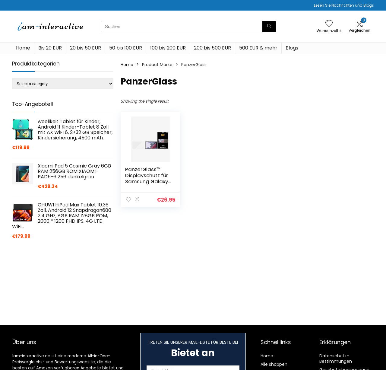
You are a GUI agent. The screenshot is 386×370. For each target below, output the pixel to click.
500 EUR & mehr (258, 47)
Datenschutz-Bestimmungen (335, 358)
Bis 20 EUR (50, 47)
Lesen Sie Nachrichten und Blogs (344, 5)
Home (23, 47)
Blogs (292, 47)
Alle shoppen (274, 364)
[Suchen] (269, 26)
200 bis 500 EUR (212, 47)
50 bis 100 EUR (125, 47)
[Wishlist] (329, 24)
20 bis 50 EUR (85, 47)
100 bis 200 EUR (168, 47)
